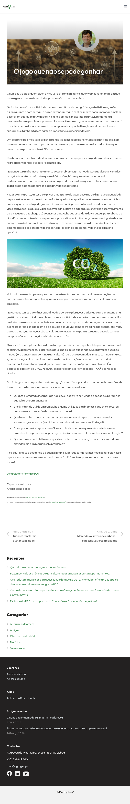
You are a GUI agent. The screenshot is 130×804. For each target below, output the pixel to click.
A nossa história (16, 674)
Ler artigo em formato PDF (23, 473)
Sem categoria (19, 648)
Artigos (14, 630)
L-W (71, 792)
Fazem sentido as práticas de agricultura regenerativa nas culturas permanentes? (60, 573)
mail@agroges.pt (17, 766)
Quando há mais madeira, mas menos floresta (38, 567)
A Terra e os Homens (22, 624)
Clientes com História (23, 636)
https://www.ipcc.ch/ (58, 502)
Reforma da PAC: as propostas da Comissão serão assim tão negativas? (54, 601)
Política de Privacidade (21, 698)
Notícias (15, 642)
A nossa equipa (16, 679)
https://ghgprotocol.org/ (35, 497)
